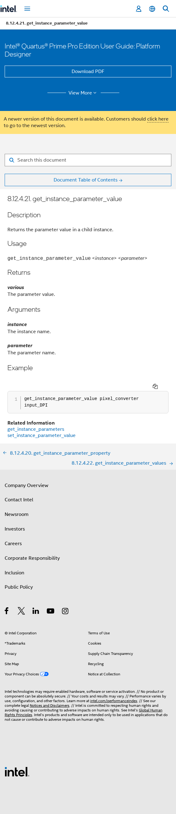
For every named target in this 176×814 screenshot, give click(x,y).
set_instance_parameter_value (41, 424)
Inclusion (14, 561)
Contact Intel (19, 488)
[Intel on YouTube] (51, 600)
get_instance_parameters (35, 418)
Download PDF (88, 71)
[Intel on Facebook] (7, 600)
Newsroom (17, 503)
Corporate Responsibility (32, 547)
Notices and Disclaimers (49, 694)
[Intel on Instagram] (65, 600)
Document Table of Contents (85, 180)
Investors (15, 517)
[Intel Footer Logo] (17, 760)
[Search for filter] (88, 160)
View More (83, 93)
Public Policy (19, 576)
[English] (152, 8)
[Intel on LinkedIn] (36, 600)
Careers (13, 532)
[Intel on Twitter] (21, 600)
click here (158, 119)
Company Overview (26, 474)
